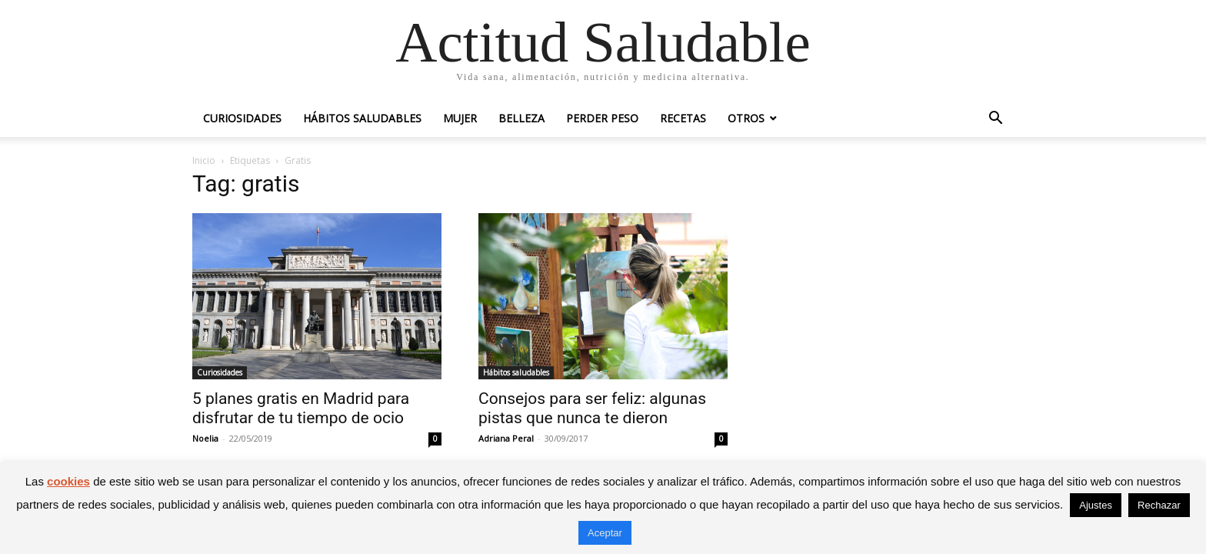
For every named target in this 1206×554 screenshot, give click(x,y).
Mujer (460, 118)
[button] (995, 119)
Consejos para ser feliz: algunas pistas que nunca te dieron (592, 408)
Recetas (683, 118)
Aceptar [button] (605, 533)
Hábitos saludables (362, 118)
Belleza (521, 118)
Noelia (205, 438)
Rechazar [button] (1159, 505)
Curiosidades (242, 118)
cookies (68, 481)
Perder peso (602, 118)
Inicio (203, 160)
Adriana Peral (506, 438)
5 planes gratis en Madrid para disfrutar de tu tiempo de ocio (300, 408)
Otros (746, 118)
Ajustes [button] (1095, 505)
